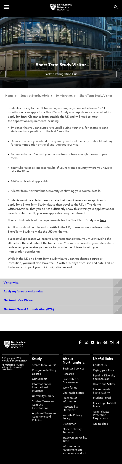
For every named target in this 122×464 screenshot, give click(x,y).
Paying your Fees (103, 370)
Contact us (100, 365)
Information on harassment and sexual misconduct (74, 450)
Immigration (64, 96)
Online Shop (100, 424)
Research (68, 374)
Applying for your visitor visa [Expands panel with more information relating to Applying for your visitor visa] (23, 291)
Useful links (103, 359)
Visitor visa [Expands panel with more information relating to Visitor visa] (11, 282)
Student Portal (102, 398)
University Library (43, 396)
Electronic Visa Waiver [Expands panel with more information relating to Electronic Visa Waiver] (18, 300)
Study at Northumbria (34, 96)
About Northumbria (73, 361)
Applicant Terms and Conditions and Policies (44, 417)
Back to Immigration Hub (61, 74)
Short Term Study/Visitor (95, 96)
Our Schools (39, 379)
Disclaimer (69, 424)
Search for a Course (44, 365)
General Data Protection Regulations (101, 415)
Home (9, 96)
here (103, 220)
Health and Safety (104, 384)
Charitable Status (73, 393)
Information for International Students (41, 387)
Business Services (73, 369)
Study (37, 359)
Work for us (70, 388)
